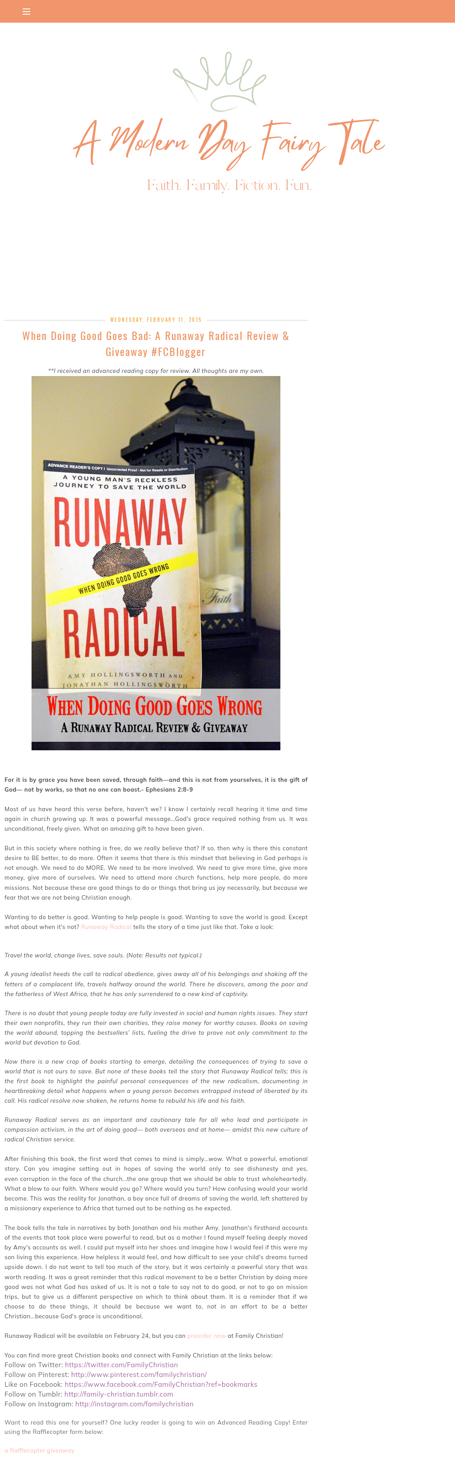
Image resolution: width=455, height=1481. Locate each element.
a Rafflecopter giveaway (39, 1450)
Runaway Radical (106, 926)
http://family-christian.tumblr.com (119, 1394)
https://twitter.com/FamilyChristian (122, 1365)
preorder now (208, 1335)
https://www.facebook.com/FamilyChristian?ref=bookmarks (162, 1384)
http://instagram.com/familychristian (134, 1404)
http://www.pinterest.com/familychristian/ (140, 1374)
